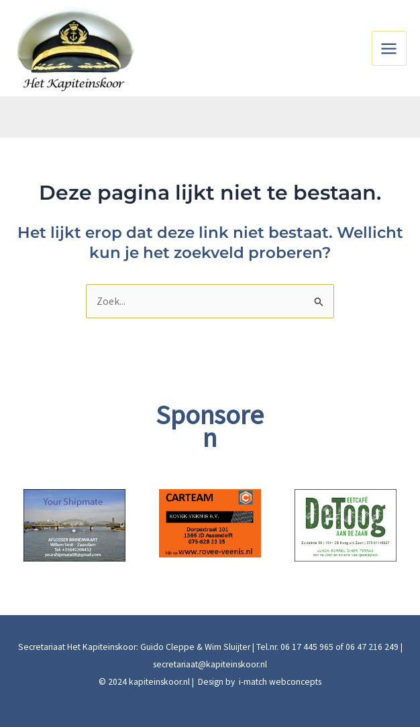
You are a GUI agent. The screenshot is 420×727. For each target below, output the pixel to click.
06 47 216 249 (372, 647)
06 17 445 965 (306, 647)
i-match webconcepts (279, 681)
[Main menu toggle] (389, 48)
